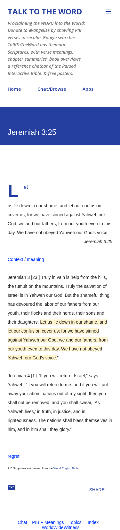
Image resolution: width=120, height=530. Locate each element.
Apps (88, 89)
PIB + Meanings (48, 522)
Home (14, 89)
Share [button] (97, 489)
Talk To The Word (45, 11)
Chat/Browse (51, 89)
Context (15, 259)
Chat (22, 522)
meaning (35, 259)
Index (93, 522)
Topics (75, 522)
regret (14, 456)
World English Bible (65, 468)
